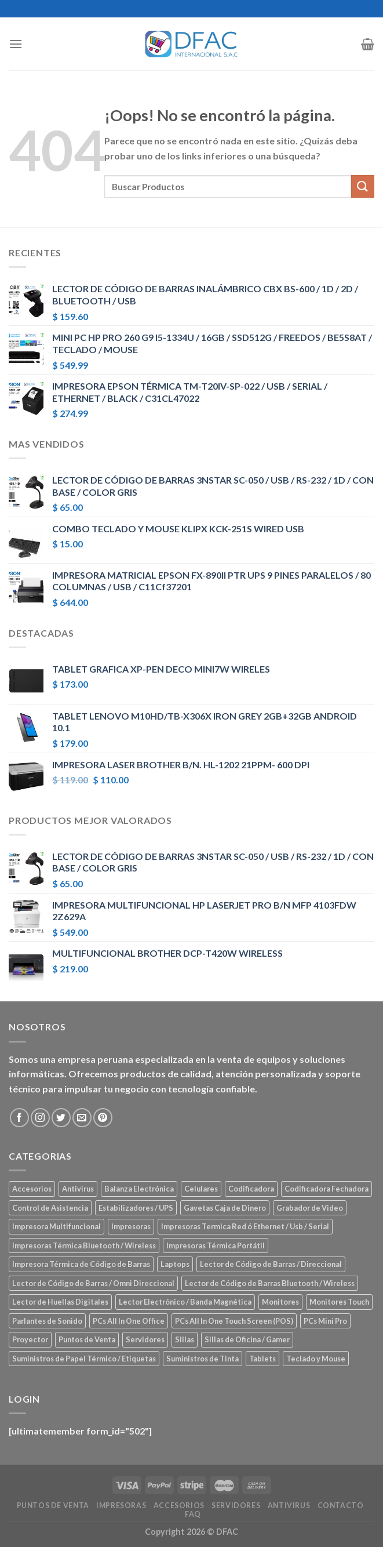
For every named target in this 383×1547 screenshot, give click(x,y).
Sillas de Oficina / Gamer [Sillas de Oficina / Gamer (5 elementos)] (247, 1339)
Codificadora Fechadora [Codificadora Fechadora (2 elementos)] (326, 1188)
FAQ (193, 1514)
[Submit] (362, 186)
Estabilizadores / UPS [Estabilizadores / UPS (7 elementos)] (136, 1207)
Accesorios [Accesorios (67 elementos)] (32, 1188)
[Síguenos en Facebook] (19, 1117)
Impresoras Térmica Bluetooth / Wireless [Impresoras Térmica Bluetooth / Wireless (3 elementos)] (84, 1245)
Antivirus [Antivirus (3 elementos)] (78, 1188)
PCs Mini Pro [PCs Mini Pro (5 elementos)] (325, 1321)
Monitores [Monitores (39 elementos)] (280, 1301)
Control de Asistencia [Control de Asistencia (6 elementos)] (50, 1207)
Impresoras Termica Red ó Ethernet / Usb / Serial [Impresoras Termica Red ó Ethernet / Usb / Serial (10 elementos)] (245, 1226)
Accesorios (179, 1505)
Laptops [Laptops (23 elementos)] (175, 1264)
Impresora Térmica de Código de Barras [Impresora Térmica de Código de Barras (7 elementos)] (81, 1264)
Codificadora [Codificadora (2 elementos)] (251, 1188)
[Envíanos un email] (82, 1117)
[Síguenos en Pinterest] (102, 1117)
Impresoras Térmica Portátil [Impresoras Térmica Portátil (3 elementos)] (215, 1245)
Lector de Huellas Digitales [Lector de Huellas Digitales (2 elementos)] (60, 1301)
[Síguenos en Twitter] (61, 1117)
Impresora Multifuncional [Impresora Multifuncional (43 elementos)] (56, 1226)
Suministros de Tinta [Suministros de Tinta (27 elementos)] (202, 1358)
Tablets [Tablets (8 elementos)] (262, 1358)
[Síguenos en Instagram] (40, 1117)
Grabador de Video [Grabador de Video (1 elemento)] (309, 1207)
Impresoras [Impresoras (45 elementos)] (131, 1226)
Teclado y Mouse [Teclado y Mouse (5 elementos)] (315, 1358)
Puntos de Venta (53, 1505)
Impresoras (121, 1505)
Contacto (341, 1505)
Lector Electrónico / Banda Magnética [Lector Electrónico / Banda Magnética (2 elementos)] (185, 1301)
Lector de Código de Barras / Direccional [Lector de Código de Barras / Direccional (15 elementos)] (271, 1264)
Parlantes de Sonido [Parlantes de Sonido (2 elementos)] (47, 1321)
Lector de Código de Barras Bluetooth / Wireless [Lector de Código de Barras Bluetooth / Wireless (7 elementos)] (270, 1283)
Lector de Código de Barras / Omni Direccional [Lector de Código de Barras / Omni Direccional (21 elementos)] (93, 1283)
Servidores (235, 1505)
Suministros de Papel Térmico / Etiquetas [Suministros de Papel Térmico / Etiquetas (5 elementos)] (84, 1358)
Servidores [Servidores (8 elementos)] (145, 1339)
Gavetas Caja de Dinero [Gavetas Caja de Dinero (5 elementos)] (225, 1207)
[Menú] (16, 44)
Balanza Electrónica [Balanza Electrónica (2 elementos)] (139, 1188)
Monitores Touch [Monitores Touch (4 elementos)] (339, 1301)
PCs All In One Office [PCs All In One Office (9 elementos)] (129, 1321)
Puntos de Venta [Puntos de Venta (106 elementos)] (87, 1339)
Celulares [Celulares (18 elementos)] (201, 1188)
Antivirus (289, 1505)
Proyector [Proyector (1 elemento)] (30, 1339)
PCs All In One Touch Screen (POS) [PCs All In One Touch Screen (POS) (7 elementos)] (234, 1321)
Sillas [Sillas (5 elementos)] (184, 1339)
